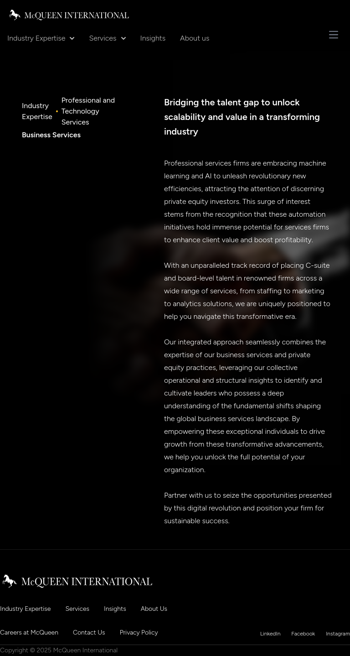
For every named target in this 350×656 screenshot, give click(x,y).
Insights (153, 38)
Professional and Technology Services (88, 111)
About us (194, 38)
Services (107, 38)
